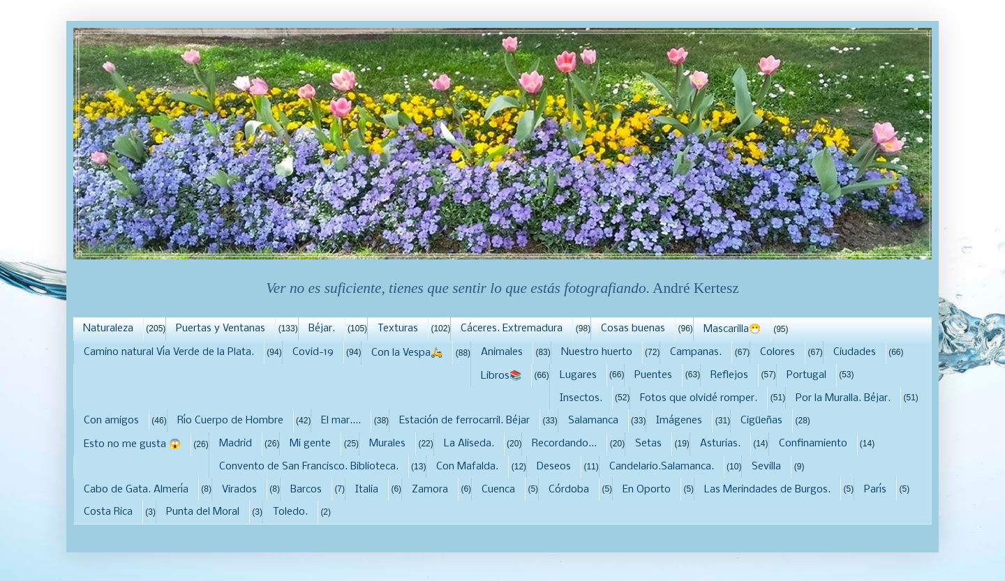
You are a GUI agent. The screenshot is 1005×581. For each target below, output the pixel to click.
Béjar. (321, 328)
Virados (239, 489)
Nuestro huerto (596, 352)
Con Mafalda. (467, 466)
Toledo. (290, 512)
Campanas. (696, 352)
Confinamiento (813, 443)
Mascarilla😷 (732, 329)
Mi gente (310, 443)
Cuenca (498, 489)
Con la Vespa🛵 (406, 353)
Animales (502, 352)
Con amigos (111, 420)
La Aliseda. (469, 443)
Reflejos (729, 375)
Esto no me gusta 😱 (132, 444)
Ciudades (854, 352)
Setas (648, 443)
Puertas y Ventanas (220, 328)
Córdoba (569, 489)
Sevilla (766, 466)
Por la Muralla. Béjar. (843, 398)
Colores (777, 352)
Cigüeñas (761, 420)
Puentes (653, 375)
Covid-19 (313, 352)
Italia (366, 489)
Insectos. (581, 398)
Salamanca (593, 420)
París (875, 489)
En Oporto (647, 489)
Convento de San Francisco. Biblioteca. (309, 466)
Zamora (430, 489)
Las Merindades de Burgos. (767, 489)
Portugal (806, 375)
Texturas (398, 328)
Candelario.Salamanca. (661, 466)
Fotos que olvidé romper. (698, 398)
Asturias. (720, 443)
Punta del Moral (202, 512)
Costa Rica (108, 512)
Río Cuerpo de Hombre (230, 420)
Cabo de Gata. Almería (136, 489)
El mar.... (341, 420)
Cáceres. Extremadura (512, 328)
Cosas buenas (633, 328)
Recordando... (564, 443)
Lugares (578, 375)
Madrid (235, 443)
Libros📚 (501, 376)
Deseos (554, 466)
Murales (387, 443)
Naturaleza (108, 328)
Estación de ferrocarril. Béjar (464, 420)
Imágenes (679, 420)
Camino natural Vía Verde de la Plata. (169, 352)
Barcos (306, 489)
